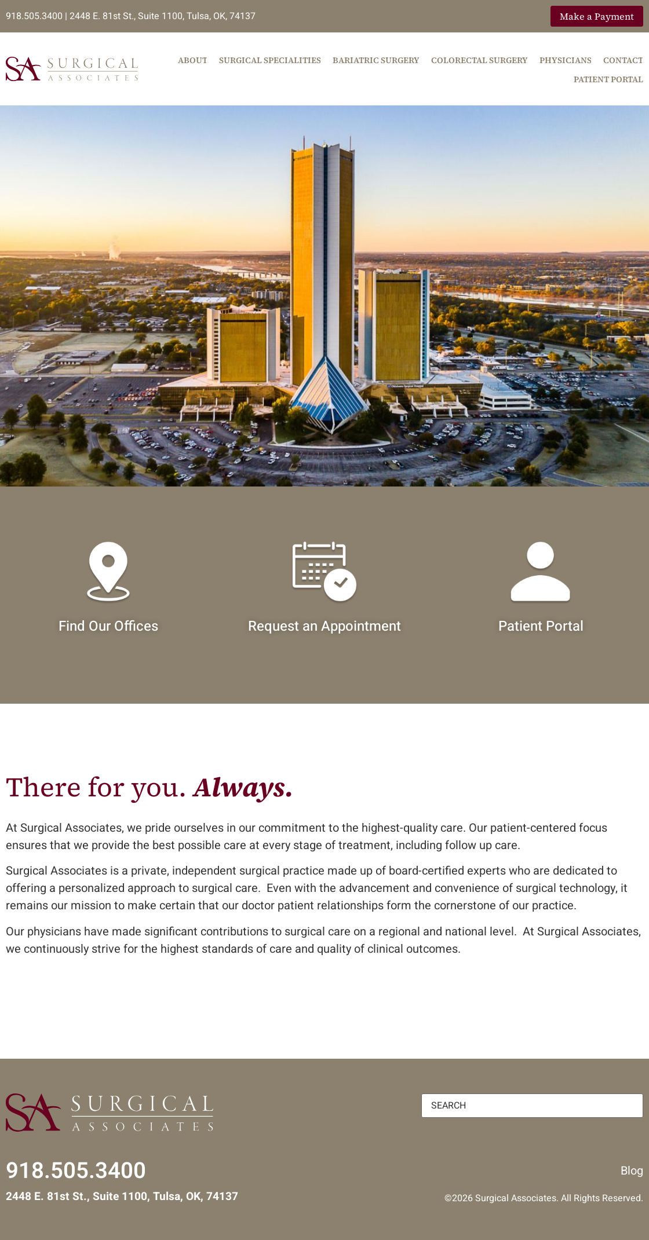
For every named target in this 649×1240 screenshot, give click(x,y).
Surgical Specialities (270, 60)
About (192, 60)
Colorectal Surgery (479, 60)
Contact (623, 60)
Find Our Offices (108, 626)
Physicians (565, 60)
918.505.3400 (34, 16)
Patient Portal (608, 79)
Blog (632, 1170)
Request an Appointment (324, 626)
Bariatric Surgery (376, 60)
